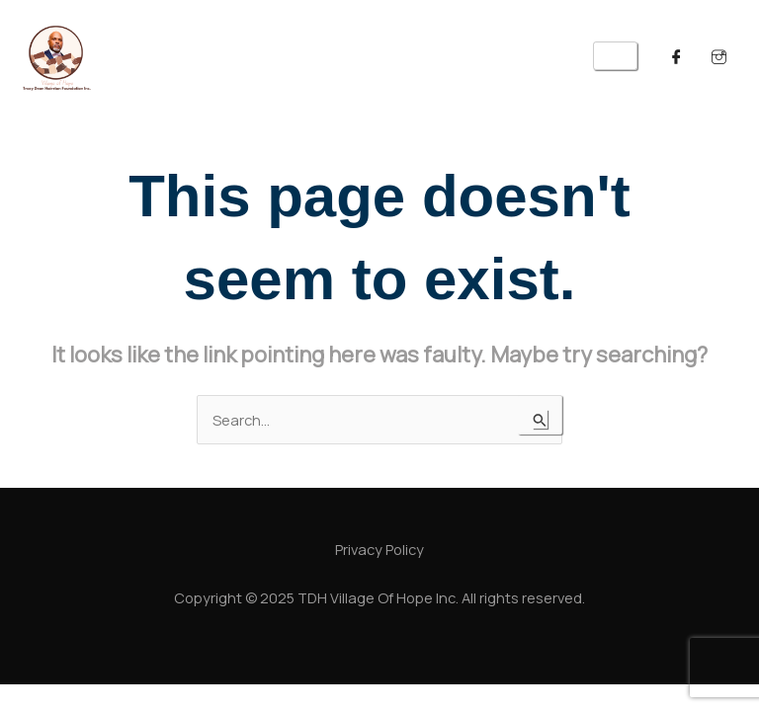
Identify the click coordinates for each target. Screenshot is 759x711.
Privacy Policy (379, 549)
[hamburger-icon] (615, 55)
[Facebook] (677, 56)
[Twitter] (719, 56)
